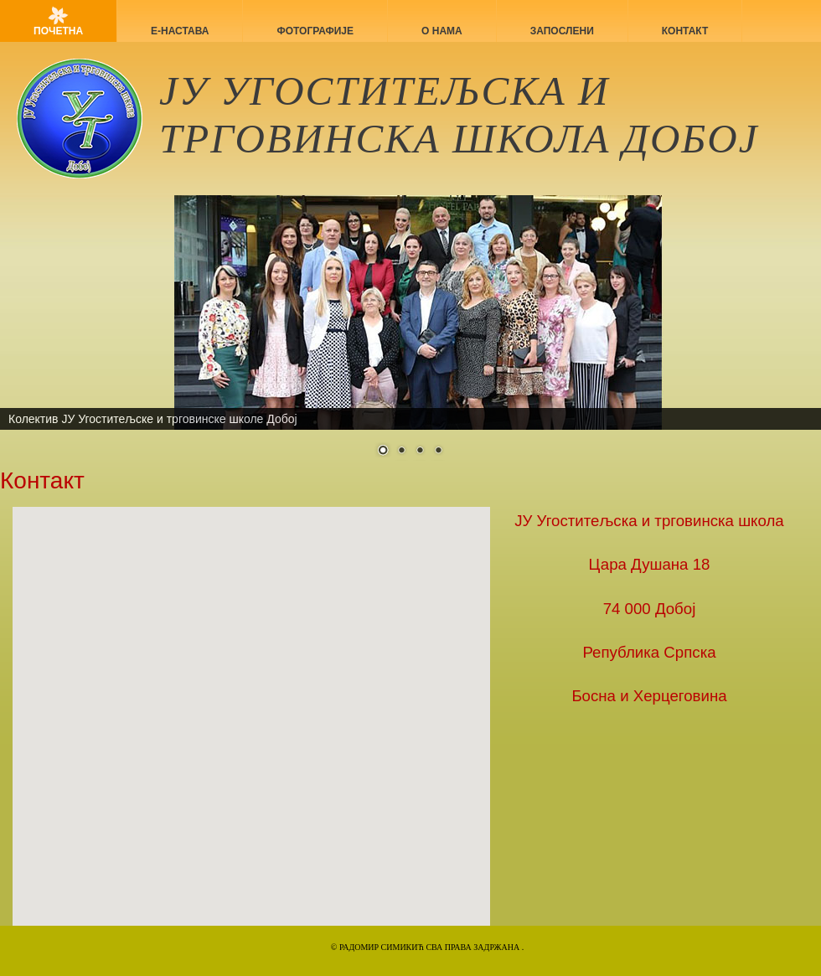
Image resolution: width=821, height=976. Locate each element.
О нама (441, 31)
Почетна (58, 31)
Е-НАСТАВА (180, 31)
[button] (214, 695)
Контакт (685, 31)
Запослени (562, 31)
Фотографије (315, 31)
